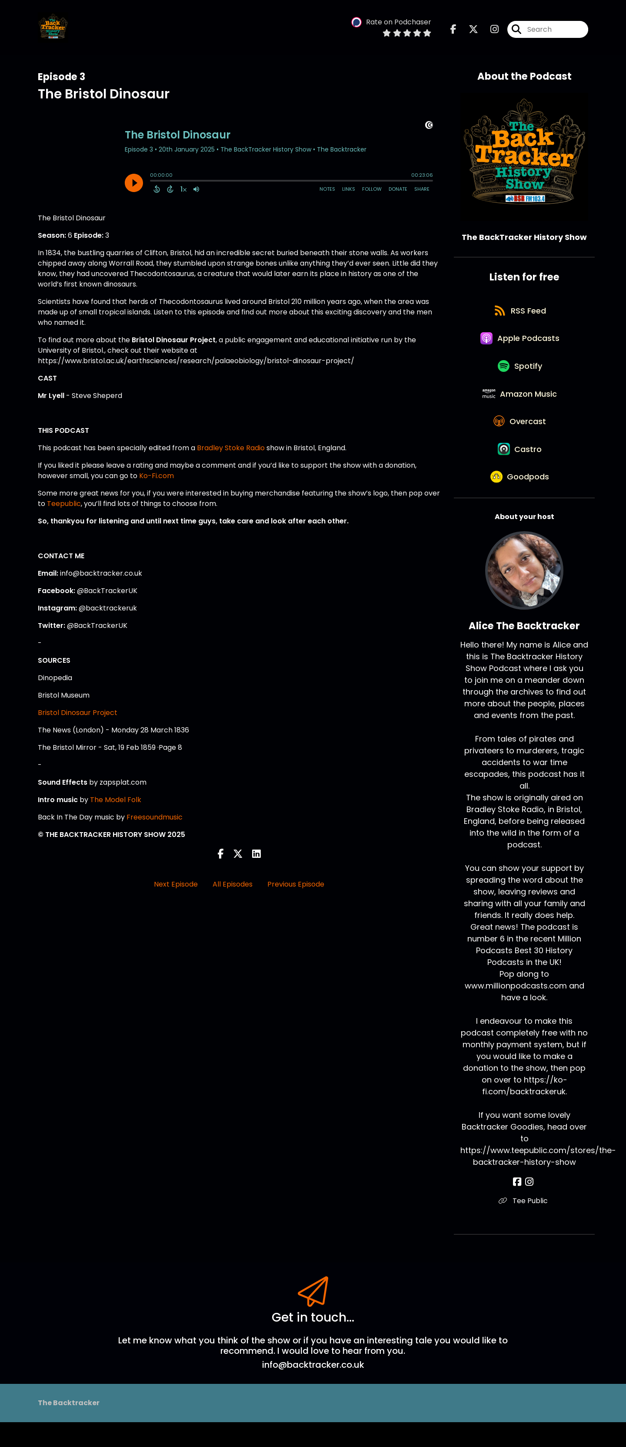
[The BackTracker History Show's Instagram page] (489, 30)
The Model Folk (115, 800)
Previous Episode (295, 884)
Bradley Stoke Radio (231, 448)
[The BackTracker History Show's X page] (468, 30)
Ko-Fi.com (156, 476)
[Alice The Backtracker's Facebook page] (519, 1207)
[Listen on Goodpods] (520, 500)
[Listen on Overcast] (520, 438)
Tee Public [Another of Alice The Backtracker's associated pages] (524, 1226)
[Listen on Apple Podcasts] (520, 344)
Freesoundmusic (155, 817)
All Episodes (233, 884)
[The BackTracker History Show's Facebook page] (453, 30)
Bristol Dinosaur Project (77, 713)
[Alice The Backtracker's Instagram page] (529, 1207)
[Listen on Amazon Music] (519, 406)
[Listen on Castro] (520, 469)
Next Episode (176, 884)
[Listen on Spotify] (520, 375)
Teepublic (64, 504)
